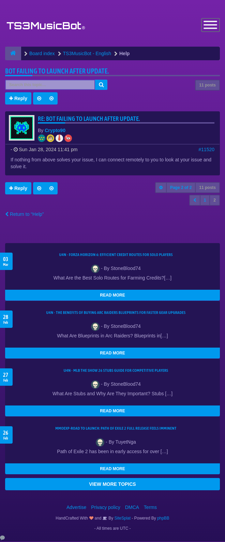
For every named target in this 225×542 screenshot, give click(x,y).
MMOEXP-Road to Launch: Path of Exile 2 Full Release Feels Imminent (115, 428)
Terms (150, 507)
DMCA (132, 507)
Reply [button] (18, 98)
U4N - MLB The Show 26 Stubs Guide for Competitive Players (115, 370)
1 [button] (205, 200)
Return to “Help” (24, 214)
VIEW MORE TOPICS (112, 484)
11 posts (207, 85)
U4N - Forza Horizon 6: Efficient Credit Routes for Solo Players (115, 255)
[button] (194, 200)
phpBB (163, 518)
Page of (181, 188)
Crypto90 (55, 130)
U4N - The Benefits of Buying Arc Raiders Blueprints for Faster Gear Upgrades (116, 312)
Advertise (76, 507)
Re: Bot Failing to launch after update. (89, 119)
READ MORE (112, 295)
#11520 (206, 150)
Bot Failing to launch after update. (57, 71)
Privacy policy (105, 507)
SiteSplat (122, 518)
